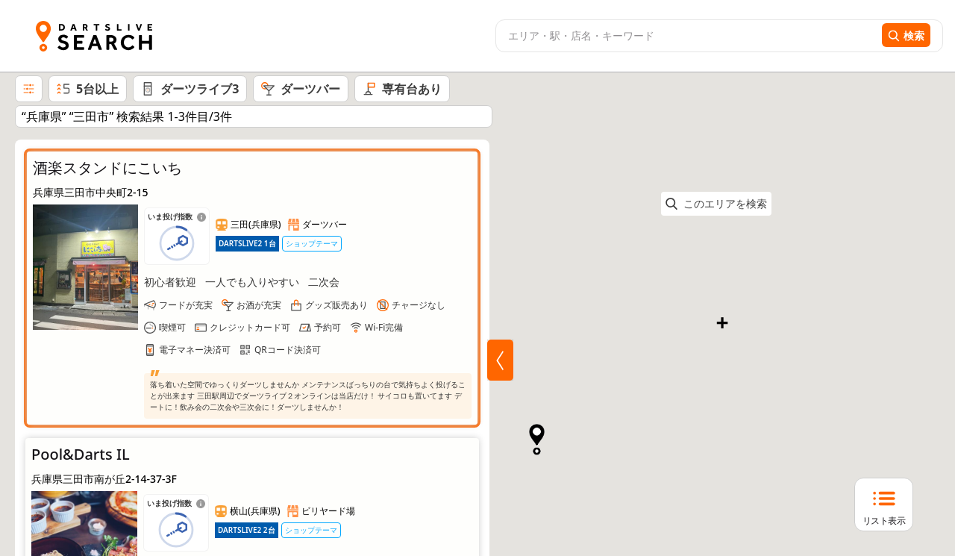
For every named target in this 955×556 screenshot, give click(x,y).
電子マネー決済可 (195, 349)
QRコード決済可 (287, 349)
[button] (635, 325)
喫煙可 (172, 327)
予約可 (327, 327)
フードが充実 (186, 305)
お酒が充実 (259, 305)
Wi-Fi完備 (384, 327)
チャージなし (418, 305)
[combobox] (686, 36)
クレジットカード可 (250, 327)
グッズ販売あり (336, 305)
